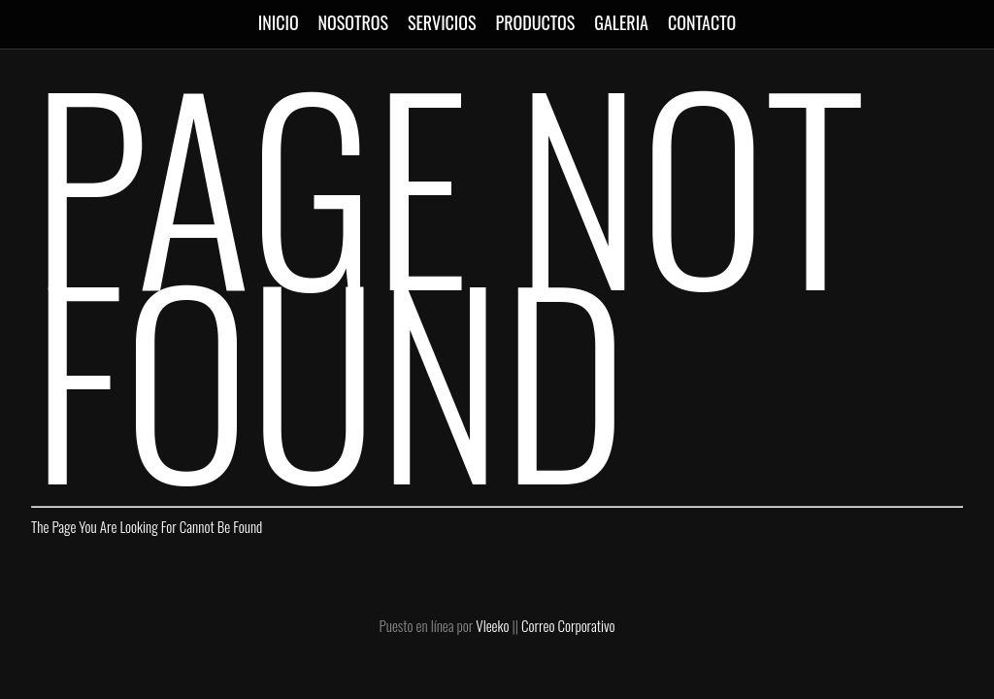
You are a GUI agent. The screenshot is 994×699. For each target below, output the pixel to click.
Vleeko (492, 625)
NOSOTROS (353, 22)
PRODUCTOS (536, 22)
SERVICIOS (442, 22)
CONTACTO (702, 22)
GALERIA (621, 22)
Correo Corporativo (567, 625)
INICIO (278, 22)
